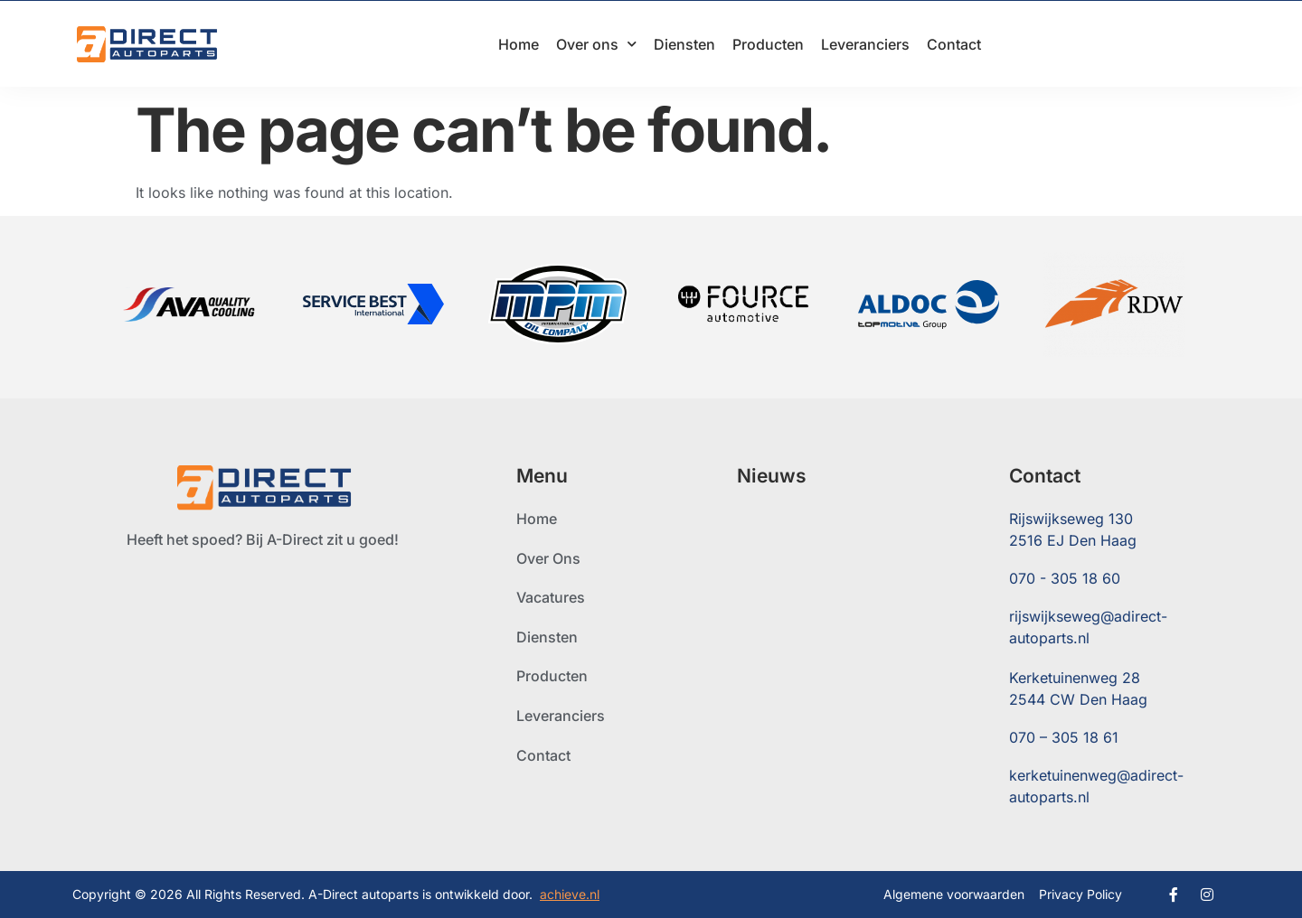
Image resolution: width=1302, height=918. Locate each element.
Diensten (684, 44)
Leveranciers (865, 44)
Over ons (596, 44)
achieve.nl (569, 894)
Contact (954, 44)
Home (518, 44)
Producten (768, 44)
